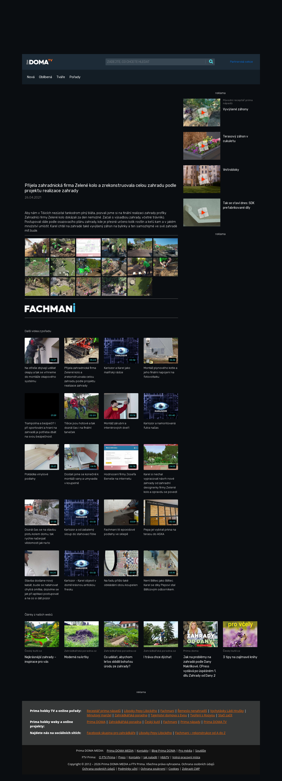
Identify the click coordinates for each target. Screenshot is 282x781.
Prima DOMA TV (215, 722)
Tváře (60, 77)
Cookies (174, 769)
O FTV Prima (107, 757)
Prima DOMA (96, 722)
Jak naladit (150, 757)
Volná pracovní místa (186, 757)
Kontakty (142, 751)
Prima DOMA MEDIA (120, 751)
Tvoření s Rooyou (202, 715)
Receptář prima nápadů (104, 711)
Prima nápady (190, 722)
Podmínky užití (127, 769)
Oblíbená (45, 77)
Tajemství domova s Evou (169, 715)
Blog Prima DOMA (163, 751)
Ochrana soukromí (153, 769)
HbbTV (164, 757)
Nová (31, 77)
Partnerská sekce (241, 61)
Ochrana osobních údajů (98, 769)
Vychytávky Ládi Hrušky (227, 711)
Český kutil (152, 722)
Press (122, 757)
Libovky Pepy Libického (140, 711)
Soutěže (200, 751)
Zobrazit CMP (191, 769)
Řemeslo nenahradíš (192, 711)
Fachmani (167, 711)
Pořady (74, 77)
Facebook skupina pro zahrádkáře (111, 733)
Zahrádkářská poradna (131, 715)
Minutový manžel (99, 715)
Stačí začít (225, 715)
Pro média (185, 751)
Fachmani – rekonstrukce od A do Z (200, 733)
